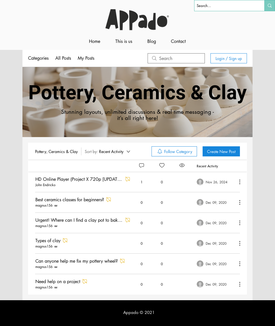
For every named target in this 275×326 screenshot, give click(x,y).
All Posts (63, 58)
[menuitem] (174, 151)
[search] (176, 58)
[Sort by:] (108, 151)
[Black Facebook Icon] (260, 312)
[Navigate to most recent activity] (215, 182)
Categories (38, 58)
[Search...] (225, 5)
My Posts (86, 58)
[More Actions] (236, 182)
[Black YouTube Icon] (269, 312)
